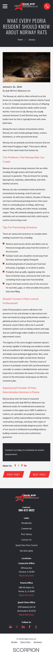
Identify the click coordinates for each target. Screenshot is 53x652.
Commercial (26, 528)
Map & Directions (26, 575)
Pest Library (26, 534)
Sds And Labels (26, 550)
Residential (26, 523)
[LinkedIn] (23, 626)
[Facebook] (29, 626)
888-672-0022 (26, 510)
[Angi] (42, 626)
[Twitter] (16, 626)
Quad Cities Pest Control (26, 545)
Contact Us (26, 539)
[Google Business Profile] (10, 626)
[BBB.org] (35, 626)
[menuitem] (14, 642)
